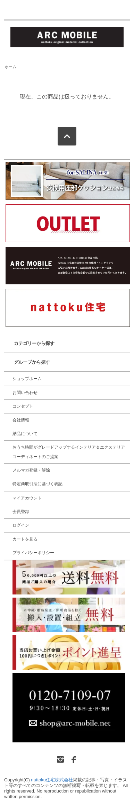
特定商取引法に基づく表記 (37, 483)
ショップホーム (27, 378)
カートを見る (24, 539)
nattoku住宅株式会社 (52, 779)
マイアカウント (27, 498)
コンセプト (22, 406)
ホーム (10, 67)
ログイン (20, 525)
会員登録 (20, 511)
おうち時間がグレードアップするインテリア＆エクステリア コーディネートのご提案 (68, 452)
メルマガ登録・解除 (31, 470)
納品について (24, 433)
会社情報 (20, 420)
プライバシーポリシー (33, 552)
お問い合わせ (24, 392)
